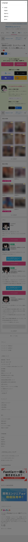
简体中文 (6, 13)
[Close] (25, 2)
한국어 (5, 19)
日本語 (5, 7)
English (5, 10)
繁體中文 (6, 16)
